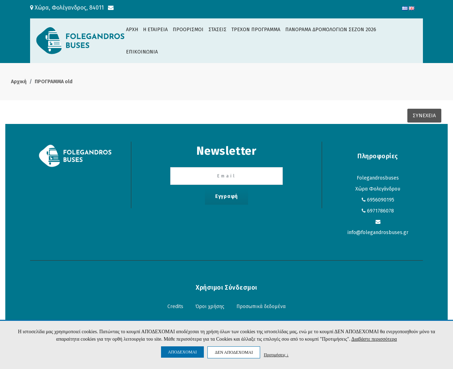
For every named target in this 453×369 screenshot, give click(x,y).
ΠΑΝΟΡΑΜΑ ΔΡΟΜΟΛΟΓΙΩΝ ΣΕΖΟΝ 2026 (330, 30)
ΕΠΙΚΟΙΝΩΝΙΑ (142, 52)
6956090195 (380, 200)
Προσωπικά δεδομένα (261, 306)
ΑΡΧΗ (132, 30)
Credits (175, 306)
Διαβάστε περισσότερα (374, 339)
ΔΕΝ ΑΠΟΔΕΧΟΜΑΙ (234, 352)
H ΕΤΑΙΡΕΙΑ (155, 30)
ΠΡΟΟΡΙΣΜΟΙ (188, 30)
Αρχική (19, 82)
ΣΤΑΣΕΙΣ (217, 30)
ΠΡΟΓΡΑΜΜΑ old (54, 82)
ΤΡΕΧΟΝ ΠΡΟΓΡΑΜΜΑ (255, 30)
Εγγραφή (226, 196)
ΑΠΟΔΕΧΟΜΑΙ (182, 352)
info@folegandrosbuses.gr (378, 232)
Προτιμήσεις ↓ (276, 354)
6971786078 (380, 211)
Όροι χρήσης (209, 306)
